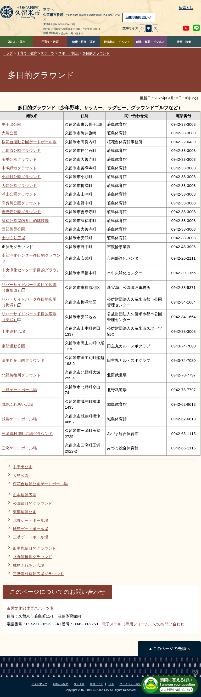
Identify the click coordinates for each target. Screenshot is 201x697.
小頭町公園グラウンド (21, 176)
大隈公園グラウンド (19, 185)
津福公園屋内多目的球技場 (25, 220)
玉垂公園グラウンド (19, 159)
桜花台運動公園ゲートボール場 (29, 142)
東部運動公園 (13, 346)
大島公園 (9, 133)
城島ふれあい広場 (17, 404)
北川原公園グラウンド (21, 150)
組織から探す (60, 684)
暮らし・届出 (16, 41)
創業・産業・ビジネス (150, 41)
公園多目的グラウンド (32, 503)
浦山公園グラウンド (19, 194)
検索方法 (186, 8)
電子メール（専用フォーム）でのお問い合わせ (143, 624)
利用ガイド (96, 684)
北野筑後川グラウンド (21, 375)
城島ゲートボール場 (19, 419)
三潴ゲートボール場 (19, 448)
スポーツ (47, 53)
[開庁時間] (49, 32)
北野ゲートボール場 (19, 389)
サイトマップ (39, 684)
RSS (111, 684)
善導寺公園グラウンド (21, 211)
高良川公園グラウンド (21, 203)
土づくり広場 (13, 238)
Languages (138, 17)
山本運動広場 (13, 331)
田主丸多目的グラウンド (23, 360)
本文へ (48, 10)
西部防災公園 (13, 229)
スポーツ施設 (68, 53)
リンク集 (79, 684)
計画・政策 (184, 41)
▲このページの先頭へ (169, 648)
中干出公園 (11, 124)
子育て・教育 (50, 41)
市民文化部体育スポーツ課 (30, 608)
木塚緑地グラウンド (19, 168)
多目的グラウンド (96, 53)
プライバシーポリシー (133, 684)
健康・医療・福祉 (83, 41)
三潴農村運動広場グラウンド (27, 433)
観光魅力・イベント (117, 41)
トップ (8, 53)
